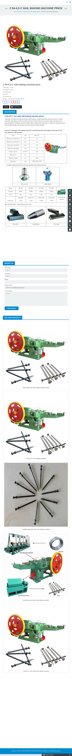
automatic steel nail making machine (31, 12)
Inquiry (6, 108)
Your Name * (8, 268)
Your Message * (9, 292)
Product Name (8, 286)
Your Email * (8, 274)
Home (15, 12)
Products (20, 12)
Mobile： (7, 280)
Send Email (16, 108)
